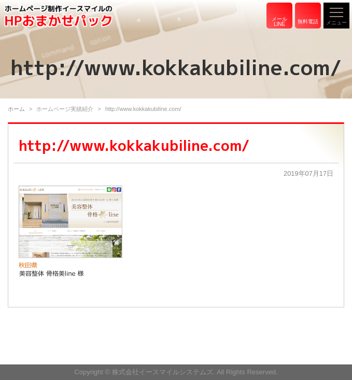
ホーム (16, 109)
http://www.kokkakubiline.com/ (134, 145)
